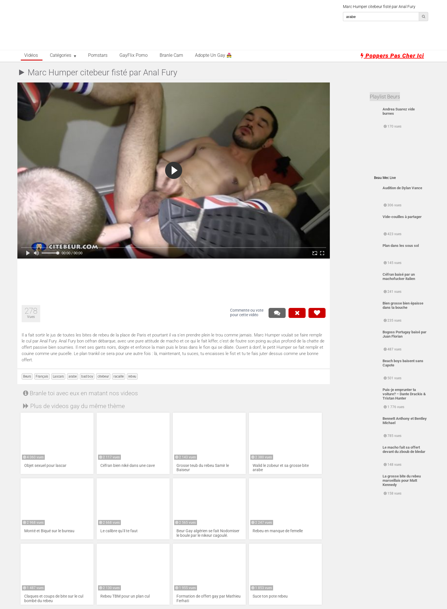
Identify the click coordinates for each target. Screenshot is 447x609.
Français (42, 376)
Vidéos (31, 55)
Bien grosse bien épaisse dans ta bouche (403, 305)
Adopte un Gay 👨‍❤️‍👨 (213, 55)
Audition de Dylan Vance (402, 188)
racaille (118, 376)
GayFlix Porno (133, 55)
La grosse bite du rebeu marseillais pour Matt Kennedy (402, 480)
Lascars (58, 376)
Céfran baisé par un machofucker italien (399, 276)
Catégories (60, 55)
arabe (72, 376)
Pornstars (97, 55)
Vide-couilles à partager (402, 217)
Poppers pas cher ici (392, 55)
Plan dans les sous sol (401, 245)
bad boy (87, 376)
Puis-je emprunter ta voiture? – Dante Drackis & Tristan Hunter (404, 394)
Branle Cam (171, 55)
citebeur (103, 376)
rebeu (132, 376)
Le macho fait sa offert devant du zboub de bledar (404, 449)
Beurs (27, 376)
